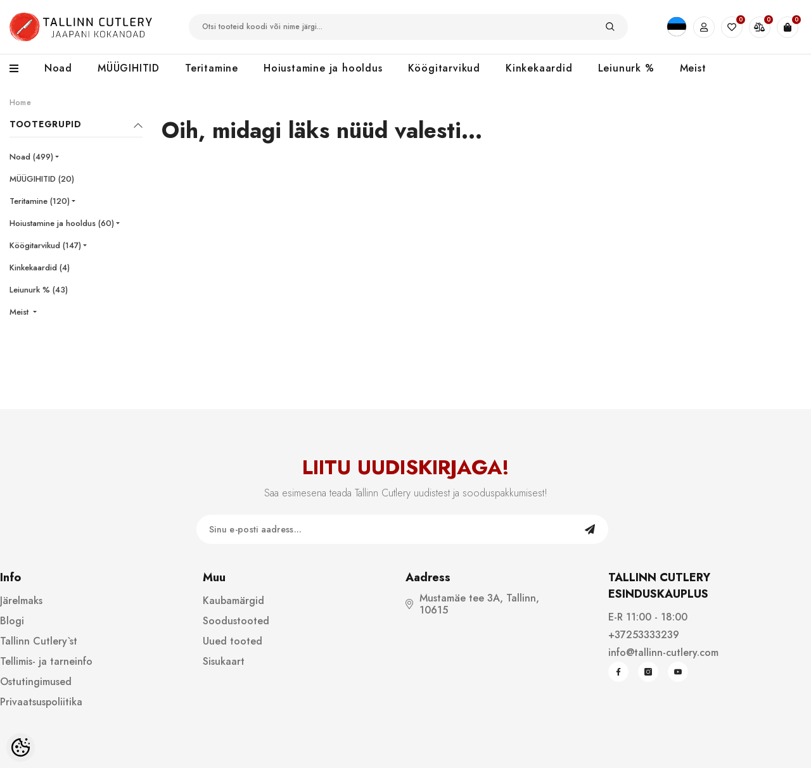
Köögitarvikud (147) (45, 245)
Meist (20, 312)
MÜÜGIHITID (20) (42, 179)
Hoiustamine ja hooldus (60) (62, 223)
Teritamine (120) (40, 201)
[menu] (21, 69)
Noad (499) (31, 157)
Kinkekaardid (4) (40, 267)
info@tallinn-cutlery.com (663, 652)
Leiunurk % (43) (39, 290)
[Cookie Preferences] (20, 747)
